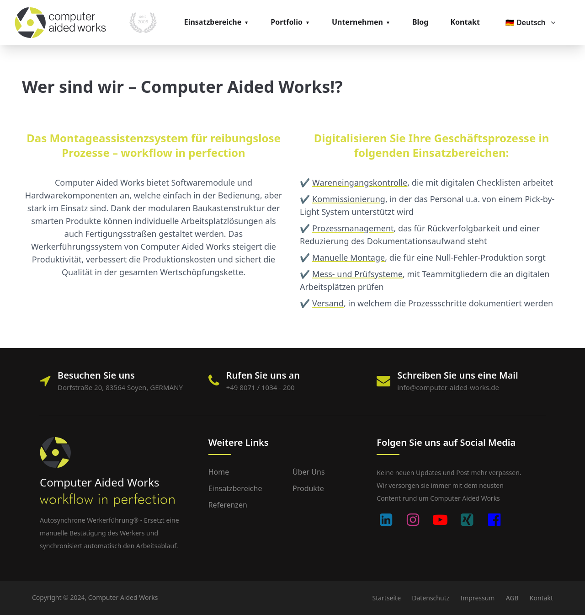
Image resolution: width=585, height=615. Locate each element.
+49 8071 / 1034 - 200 (260, 387)
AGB (512, 598)
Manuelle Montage (348, 257)
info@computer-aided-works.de (448, 387)
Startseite (386, 598)
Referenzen (227, 505)
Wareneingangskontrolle (359, 182)
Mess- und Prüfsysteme (357, 273)
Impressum (477, 598)
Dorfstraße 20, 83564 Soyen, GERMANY (120, 387)
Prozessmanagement (353, 228)
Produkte (308, 488)
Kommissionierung (348, 198)
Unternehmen (357, 22)
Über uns (308, 472)
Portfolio (287, 22)
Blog (420, 22)
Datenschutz (430, 598)
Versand (328, 303)
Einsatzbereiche (213, 22)
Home (218, 472)
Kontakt (464, 22)
